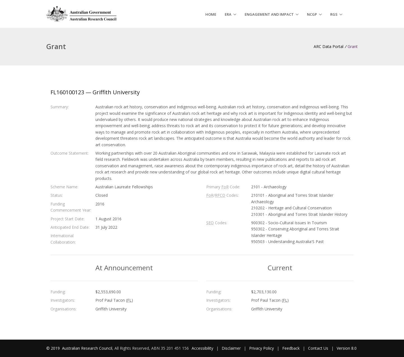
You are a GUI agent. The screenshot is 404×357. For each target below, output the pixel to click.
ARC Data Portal (328, 46)
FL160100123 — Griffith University (95, 92)
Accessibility (202, 348)
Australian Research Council (87, 348)
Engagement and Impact (269, 14)
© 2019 (53, 348)
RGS (334, 14)
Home (210, 14)
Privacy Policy (261, 348)
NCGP (312, 14)
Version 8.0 (347, 348)
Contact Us (318, 348)
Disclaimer (231, 348)
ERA (228, 14)
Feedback (291, 348)
